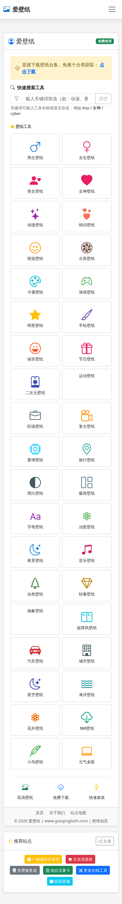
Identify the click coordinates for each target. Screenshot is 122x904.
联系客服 (60, 881)
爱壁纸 (16, 9)
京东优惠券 (80, 859)
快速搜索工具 (27, 87)
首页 (40, 812)
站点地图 (78, 812)
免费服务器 (24, 870)
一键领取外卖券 (43, 859)
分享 (104, 841)
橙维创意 (100, 820)
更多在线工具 (93, 870)
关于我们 (57, 812)
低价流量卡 (58, 870)
